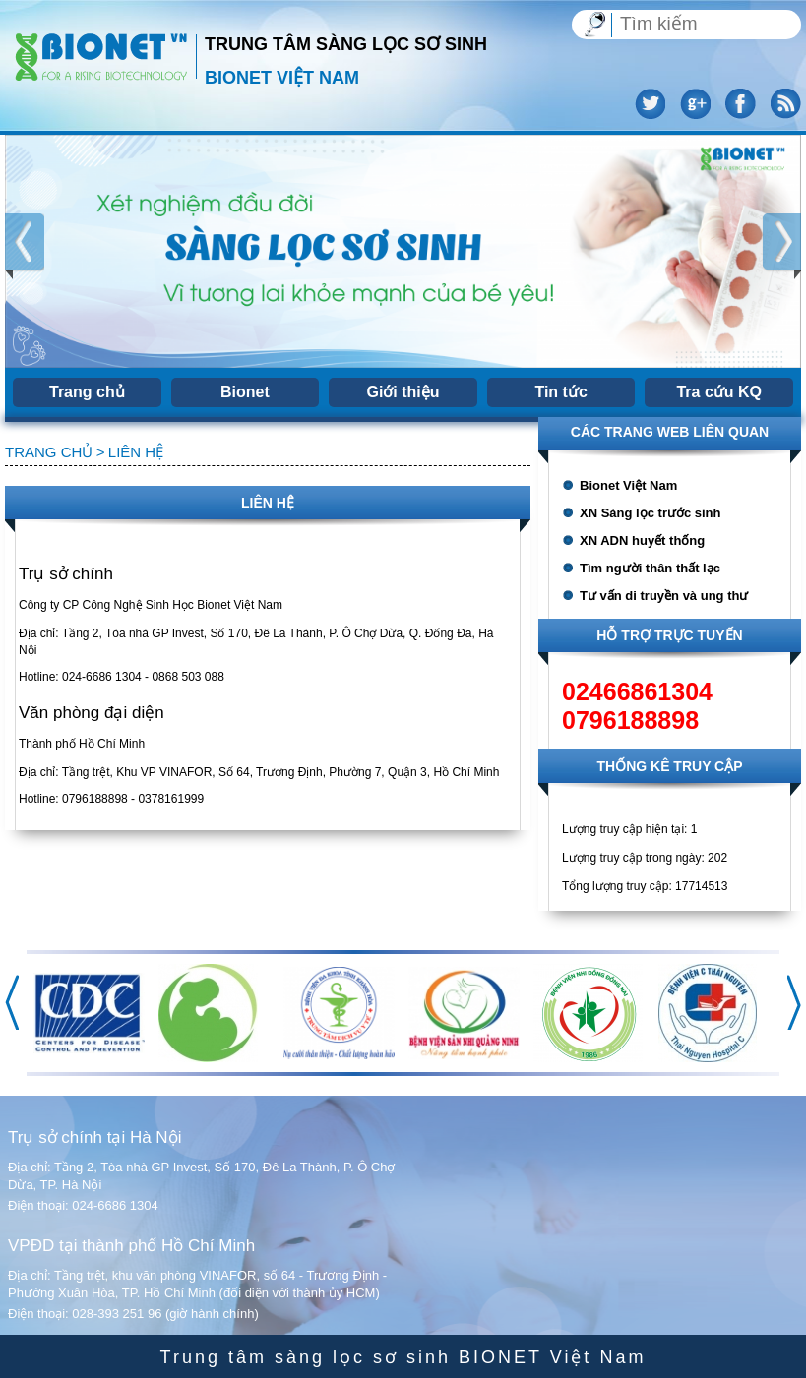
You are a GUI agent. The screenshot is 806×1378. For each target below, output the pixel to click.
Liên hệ (135, 452)
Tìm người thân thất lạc (650, 568)
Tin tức (560, 392)
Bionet (245, 392)
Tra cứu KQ (719, 392)
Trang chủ (87, 392)
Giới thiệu (402, 392)
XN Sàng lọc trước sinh (650, 513)
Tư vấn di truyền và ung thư (664, 595)
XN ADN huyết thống (642, 540)
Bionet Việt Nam (628, 485)
